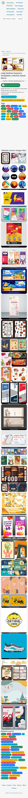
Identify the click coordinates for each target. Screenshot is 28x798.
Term (14, 785)
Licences (9, 785)
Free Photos (19, 2)
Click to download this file (10, 85)
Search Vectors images (9, 19)
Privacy (19, 785)
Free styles (20, 12)
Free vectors (10, 2)
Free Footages (19, 6)
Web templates (11, 9)
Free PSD (19, 14)
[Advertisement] (14, 36)
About (24, 785)
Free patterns (10, 14)
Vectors (8, 51)
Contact (14, 788)
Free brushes (10, 12)
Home (3, 51)
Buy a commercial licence (9, 97)
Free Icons (21, 9)
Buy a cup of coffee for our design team (13, 100)
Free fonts (9, 6)
